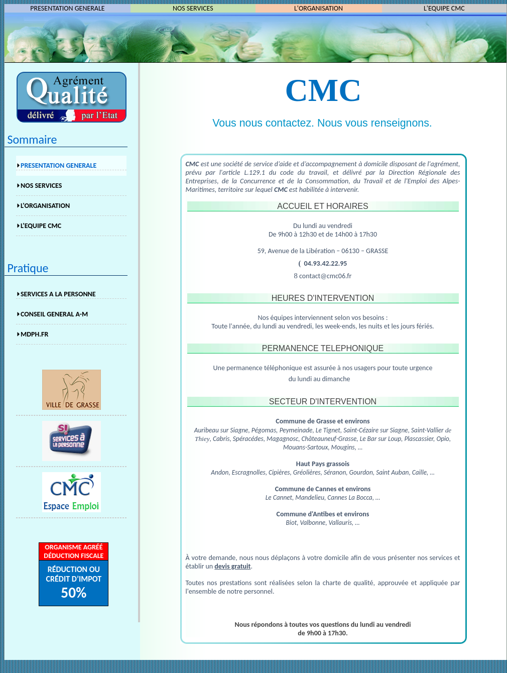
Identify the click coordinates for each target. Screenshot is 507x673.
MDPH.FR (34, 334)
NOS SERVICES (41, 185)
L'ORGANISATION (318, 8)
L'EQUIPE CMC (444, 8)
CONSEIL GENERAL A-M (54, 314)
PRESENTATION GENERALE (67, 8)
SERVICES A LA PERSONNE (58, 294)
